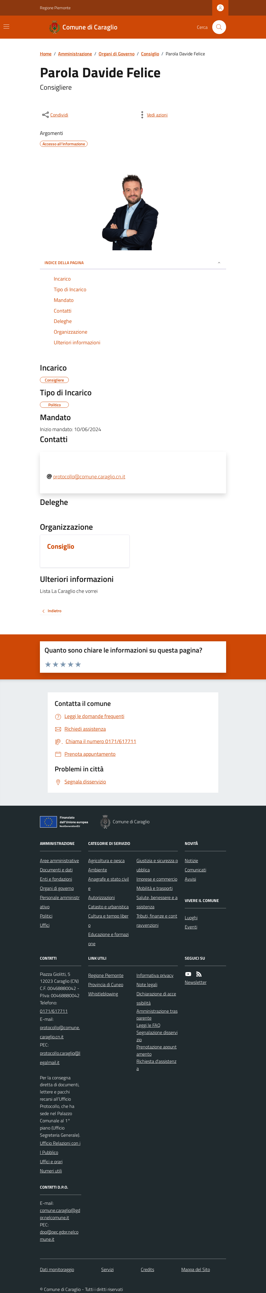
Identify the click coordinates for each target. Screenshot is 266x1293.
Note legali (146, 984)
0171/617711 (54, 1011)
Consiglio (150, 53)
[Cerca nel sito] (217, 27)
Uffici (44, 925)
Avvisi (190, 878)
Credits (147, 1269)
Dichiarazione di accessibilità (156, 998)
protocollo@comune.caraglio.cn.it (89, 476)
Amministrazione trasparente (157, 1015)
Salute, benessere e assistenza (157, 902)
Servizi (107, 1269)
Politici (46, 915)
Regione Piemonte (55, 8)
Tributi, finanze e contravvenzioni (156, 920)
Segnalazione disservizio (157, 1036)
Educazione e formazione (108, 939)
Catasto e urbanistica (108, 906)
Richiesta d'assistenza (156, 1065)
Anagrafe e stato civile (108, 883)
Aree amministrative (59, 860)
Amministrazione (75, 53)
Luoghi (191, 917)
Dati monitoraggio (57, 1269)
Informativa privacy (154, 975)
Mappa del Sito (195, 1269)
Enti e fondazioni (56, 878)
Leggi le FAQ (148, 1025)
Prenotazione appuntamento (156, 1050)
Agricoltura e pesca (106, 860)
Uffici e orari (51, 1161)
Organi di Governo (116, 53)
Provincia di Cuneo (105, 984)
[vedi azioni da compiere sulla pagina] (152, 114)
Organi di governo (57, 888)
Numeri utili (51, 1170)
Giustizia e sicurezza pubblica (157, 865)
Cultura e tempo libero (108, 920)
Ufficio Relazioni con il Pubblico (60, 1148)
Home (45, 53)
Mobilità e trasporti (154, 888)
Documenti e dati (56, 869)
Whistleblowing (103, 993)
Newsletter (195, 982)
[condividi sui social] (54, 114)
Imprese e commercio (156, 878)
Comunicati (195, 869)
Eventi (191, 926)
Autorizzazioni (101, 897)
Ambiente (97, 869)
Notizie (191, 860)
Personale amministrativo (60, 902)
